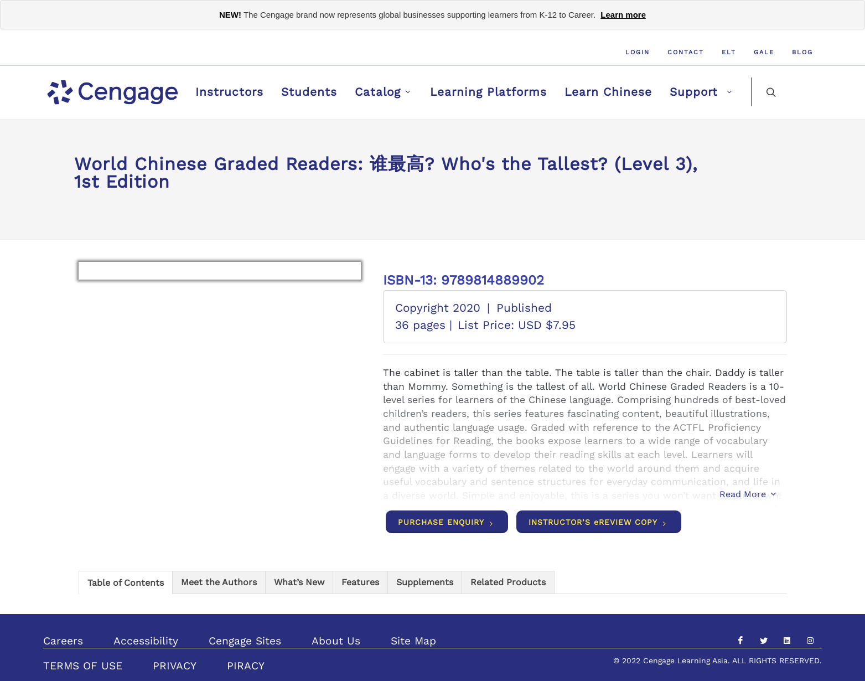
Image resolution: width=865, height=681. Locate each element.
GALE (764, 52)
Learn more (623, 14)
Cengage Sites (245, 640)
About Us (336, 640)
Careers (63, 640)
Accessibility (145, 640)
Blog (802, 52)
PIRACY (246, 665)
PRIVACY (174, 665)
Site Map (413, 640)
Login (637, 52)
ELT (729, 52)
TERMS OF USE (82, 665)
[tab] (126, 582)
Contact (685, 52)
